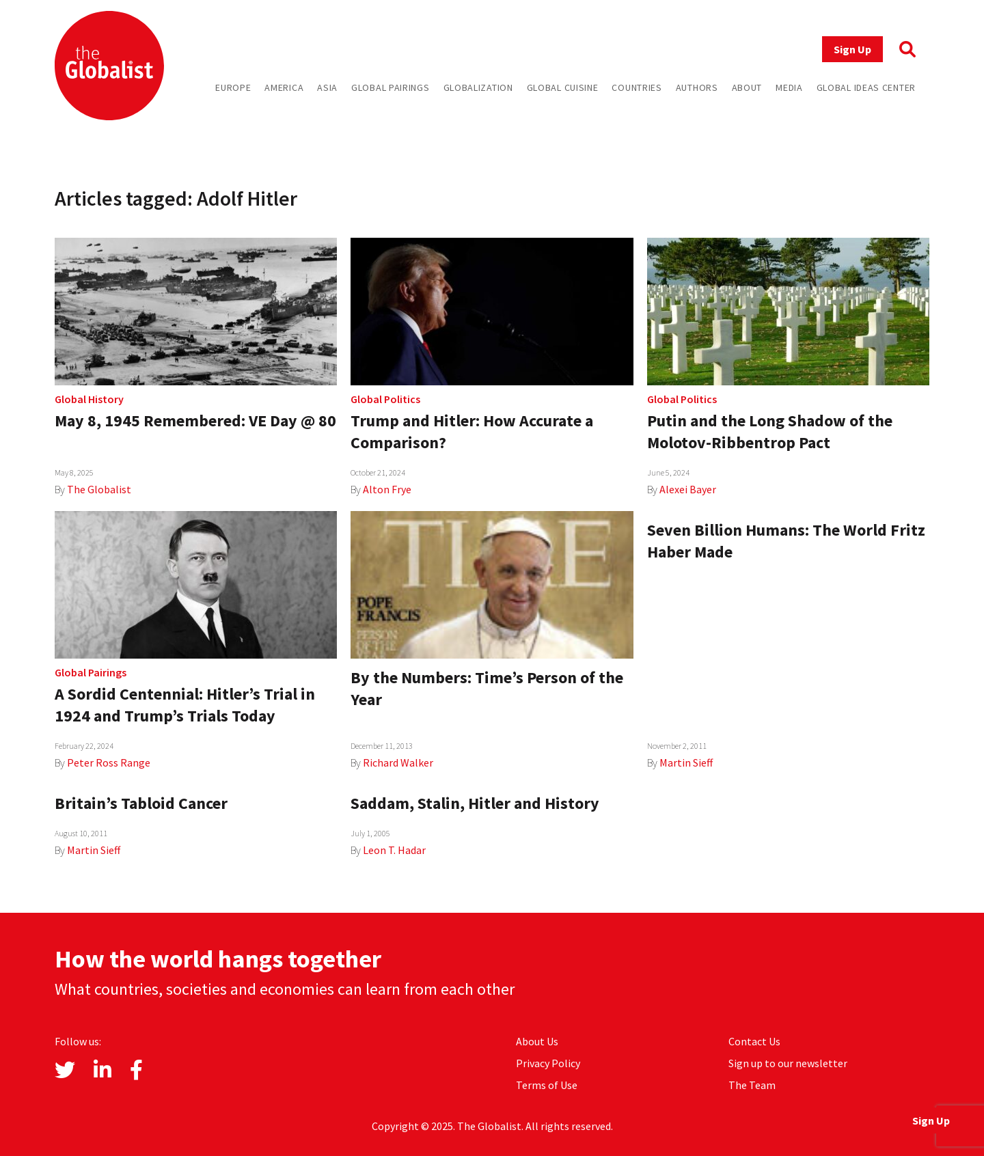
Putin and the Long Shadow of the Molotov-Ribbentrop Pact (769, 431)
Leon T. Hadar (394, 850)
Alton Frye (387, 489)
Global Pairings (390, 87)
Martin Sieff (686, 762)
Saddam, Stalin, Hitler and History (475, 803)
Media (789, 87)
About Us (537, 1041)
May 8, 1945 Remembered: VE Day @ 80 (195, 420)
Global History (89, 399)
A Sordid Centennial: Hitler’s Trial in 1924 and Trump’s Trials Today (185, 704)
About (747, 87)
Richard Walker (398, 762)
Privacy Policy (548, 1063)
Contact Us (754, 1041)
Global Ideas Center (866, 87)
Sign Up (852, 49)
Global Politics (385, 399)
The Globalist (99, 489)
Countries (636, 87)
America (283, 87)
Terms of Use (546, 1085)
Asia (327, 87)
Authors (697, 87)
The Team (752, 1085)
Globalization (478, 87)
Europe (233, 87)
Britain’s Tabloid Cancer (141, 803)
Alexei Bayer (687, 489)
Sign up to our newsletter (787, 1063)
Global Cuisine (563, 87)
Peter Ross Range (108, 762)
